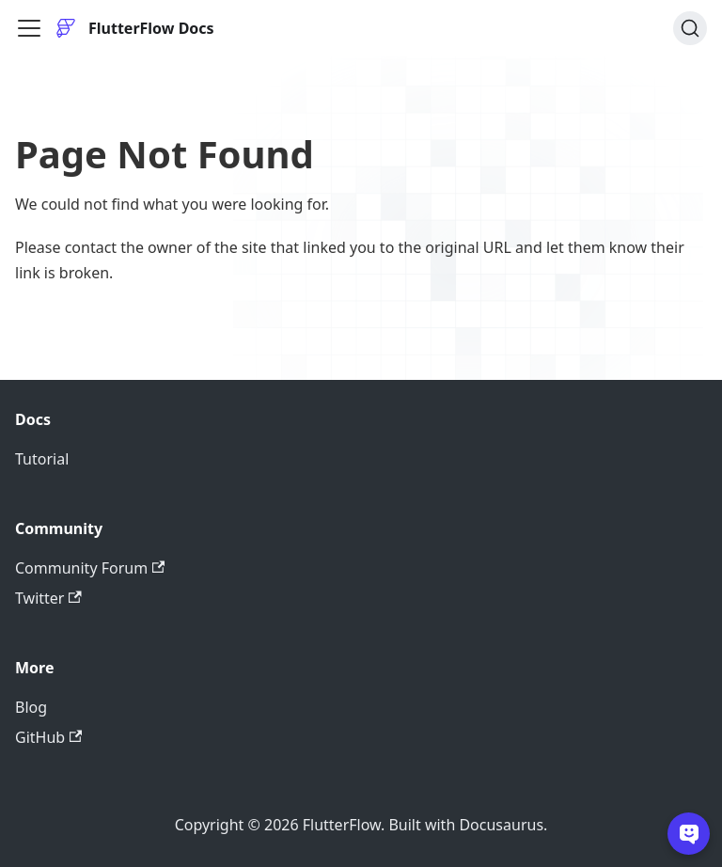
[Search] (690, 28)
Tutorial (42, 459)
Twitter (48, 598)
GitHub (48, 737)
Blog (31, 707)
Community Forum (90, 568)
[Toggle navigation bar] (29, 28)
